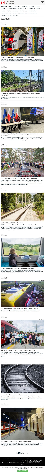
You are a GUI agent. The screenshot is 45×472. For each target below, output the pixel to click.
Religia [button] (4, 10)
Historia (40, 460)
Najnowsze (4, 6)
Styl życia (38, 461)
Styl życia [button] (16, 10)
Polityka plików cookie (22, 468)
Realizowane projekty (18, 13)
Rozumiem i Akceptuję (22, 470)
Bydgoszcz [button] (18, 6)
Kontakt (15, 15)
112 (30, 460)
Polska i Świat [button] (24, 10)
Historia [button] (39, 8)
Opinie (33, 461)
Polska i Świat (30, 462)
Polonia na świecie (29, 463)
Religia (29, 461)
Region (31, 459)
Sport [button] (22, 8)
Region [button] (4, 8)
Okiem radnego (37, 462)
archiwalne (39, 463)
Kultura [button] (37, 6)
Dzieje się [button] (11, 6)
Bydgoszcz (28, 458)
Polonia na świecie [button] (7, 13)
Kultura (27, 459)
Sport (27, 460)
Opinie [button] (9, 10)
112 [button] (26, 8)
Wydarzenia (25, 6)
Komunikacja (32, 8)
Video (11, 15)
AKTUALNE (31, 6)
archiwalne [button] (5, 15)
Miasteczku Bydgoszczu (31, 13)
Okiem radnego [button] (33, 10)
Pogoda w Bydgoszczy (13, 8)
